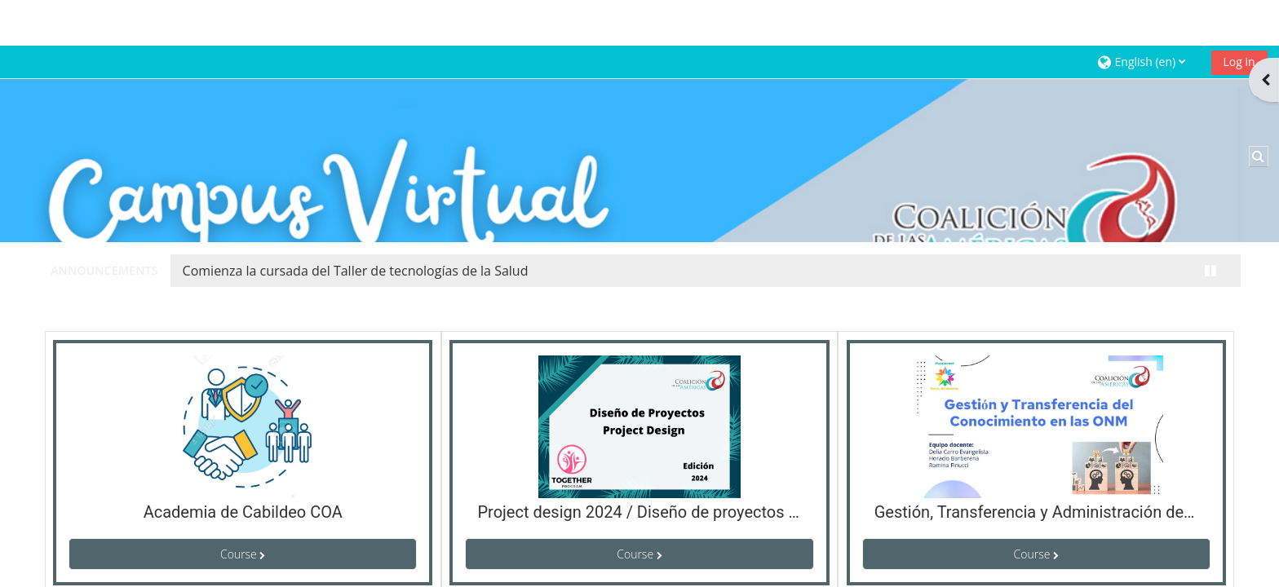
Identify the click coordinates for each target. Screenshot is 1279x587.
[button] (1133, 16)
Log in (1225, 16)
